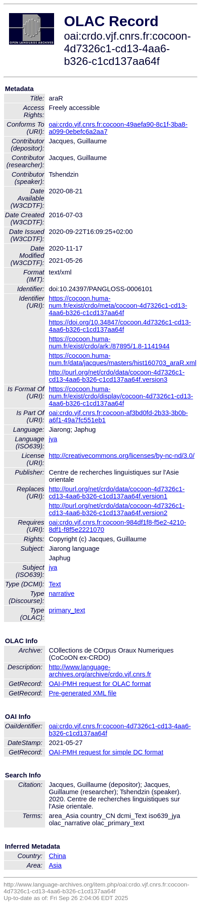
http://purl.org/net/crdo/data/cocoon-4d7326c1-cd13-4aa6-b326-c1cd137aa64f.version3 (116, 376)
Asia (55, 865)
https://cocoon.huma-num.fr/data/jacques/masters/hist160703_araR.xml (122, 359)
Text (55, 584)
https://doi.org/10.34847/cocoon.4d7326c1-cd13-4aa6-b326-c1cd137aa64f (120, 326)
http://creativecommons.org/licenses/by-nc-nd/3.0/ (121, 455)
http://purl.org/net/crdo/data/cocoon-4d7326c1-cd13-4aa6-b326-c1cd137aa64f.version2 (116, 509)
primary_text (67, 610)
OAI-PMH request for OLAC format (100, 683)
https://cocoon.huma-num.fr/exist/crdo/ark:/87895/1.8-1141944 (109, 342)
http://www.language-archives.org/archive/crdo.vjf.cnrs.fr (100, 670)
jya (53, 439)
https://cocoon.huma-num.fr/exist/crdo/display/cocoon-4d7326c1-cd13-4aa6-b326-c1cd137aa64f (121, 396)
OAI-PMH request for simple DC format (106, 752)
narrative (61, 593)
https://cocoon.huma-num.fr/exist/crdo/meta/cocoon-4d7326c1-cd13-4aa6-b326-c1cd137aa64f (118, 305)
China (57, 855)
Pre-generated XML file (82, 693)
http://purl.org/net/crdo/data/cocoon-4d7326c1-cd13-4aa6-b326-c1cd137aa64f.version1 (116, 492)
